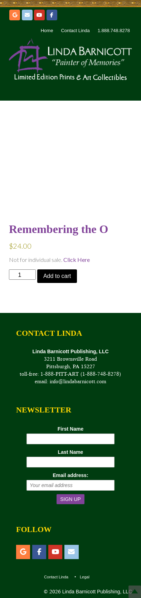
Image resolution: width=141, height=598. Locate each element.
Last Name (70, 452)
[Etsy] (14, 15)
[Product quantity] (22, 274)
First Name (70, 429)
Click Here (76, 259)
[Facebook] (52, 15)
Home (47, 30)
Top (134, 592)
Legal (84, 577)
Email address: (70, 475)
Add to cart (57, 276)
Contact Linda (75, 30)
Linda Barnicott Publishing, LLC (96, 591)
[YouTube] (39, 15)
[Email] (27, 15)
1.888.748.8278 (114, 30)
